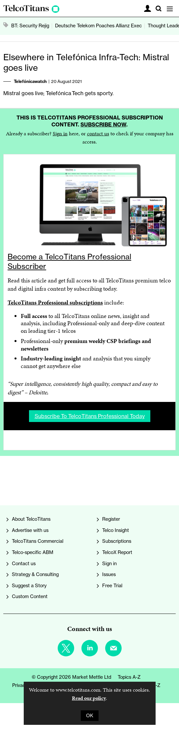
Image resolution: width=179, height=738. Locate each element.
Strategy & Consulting (35, 574)
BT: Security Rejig (30, 26)
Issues (109, 574)
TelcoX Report (117, 552)
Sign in (60, 133)
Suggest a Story (29, 586)
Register (111, 519)
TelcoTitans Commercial (37, 541)
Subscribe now (103, 124)
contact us (98, 133)
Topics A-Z (129, 677)
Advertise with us (30, 530)
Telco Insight (115, 530)
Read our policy (89, 698)
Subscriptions (116, 541)
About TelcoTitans (31, 519)
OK (89, 716)
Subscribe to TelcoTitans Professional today (90, 416)
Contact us (24, 564)
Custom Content (29, 596)
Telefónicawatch (30, 81)
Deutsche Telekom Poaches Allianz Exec (98, 26)
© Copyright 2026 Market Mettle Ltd (71, 677)
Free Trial (112, 586)
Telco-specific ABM (32, 552)
